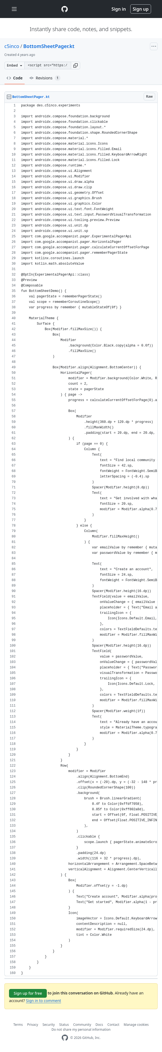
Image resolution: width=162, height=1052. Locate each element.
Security (48, 1024)
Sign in (119, 9)
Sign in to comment (43, 1000)
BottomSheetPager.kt (48, 46)
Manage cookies (136, 1024)
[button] (75, 65)
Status (64, 1024)
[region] (81, 539)
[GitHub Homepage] (65, 1037)
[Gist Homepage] (64, 9)
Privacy (32, 1024)
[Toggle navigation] (14, 9)
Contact (113, 1024)
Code (15, 77)
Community (82, 1024)
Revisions (44, 78)
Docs (99, 1024)
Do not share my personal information (81, 1029)
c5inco (11, 46)
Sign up (141, 9)
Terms (18, 1024)
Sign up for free (28, 993)
